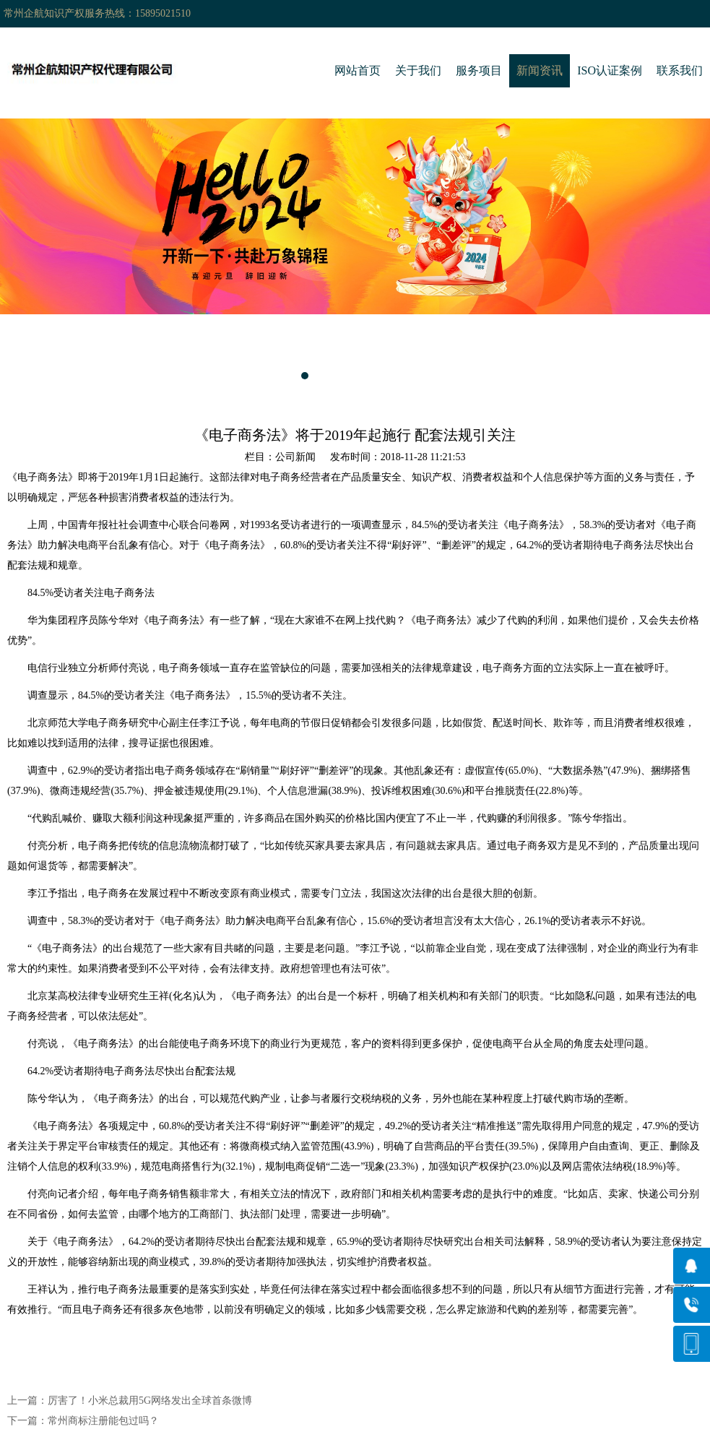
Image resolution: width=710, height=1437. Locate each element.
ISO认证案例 (609, 70)
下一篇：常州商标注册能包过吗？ (83, 1420)
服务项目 (479, 70)
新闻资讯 (539, 70)
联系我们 (680, 70)
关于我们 (418, 70)
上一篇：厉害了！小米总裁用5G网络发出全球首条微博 (129, 1400)
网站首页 (357, 70)
